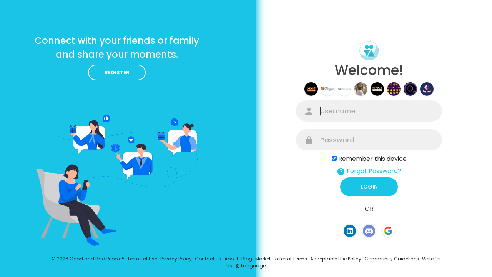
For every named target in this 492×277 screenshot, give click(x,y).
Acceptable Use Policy (335, 258)
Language (250, 265)
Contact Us (208, 258)
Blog (246, 258)
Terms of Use (142, 258)
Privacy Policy (176, 258)
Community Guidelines (391, 258)
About (231, 258)
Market (263, 258)
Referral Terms (290, 258)
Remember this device (372, 158)
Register (117, 72)
